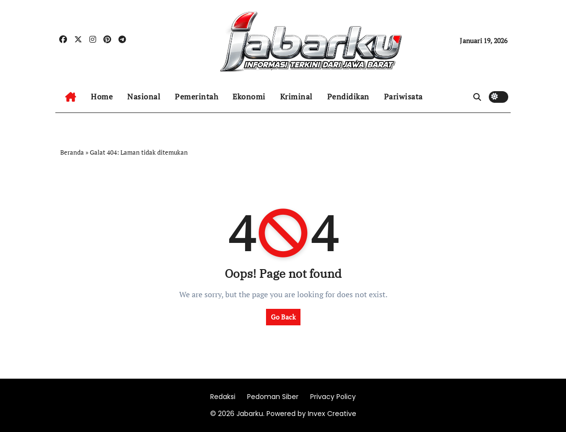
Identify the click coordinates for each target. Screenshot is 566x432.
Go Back (283, 316)
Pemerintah (196, 96)
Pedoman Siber (273, 396)
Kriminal (296, 96)
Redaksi (222, 396)
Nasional (143, 96)
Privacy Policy (333, 396)
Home (102, 96)
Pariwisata (403, 96)
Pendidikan (348, 96)
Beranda (72, 152)
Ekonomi (249, 96)
